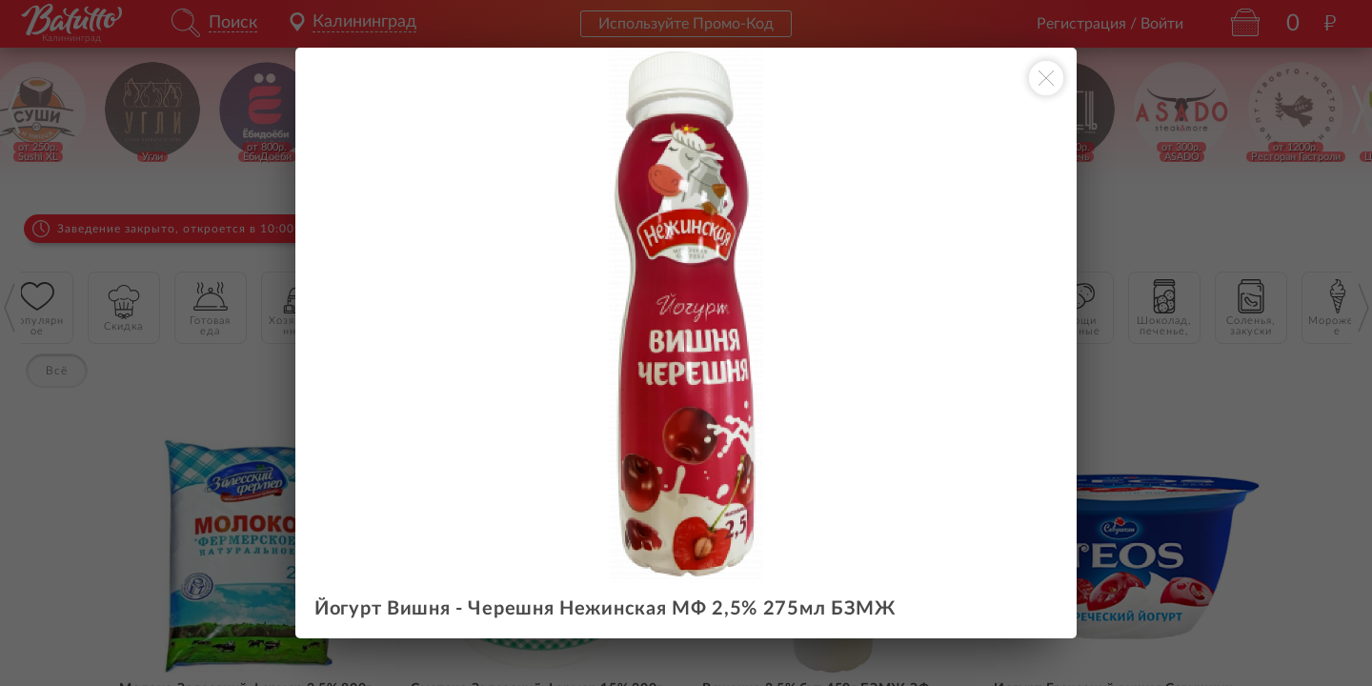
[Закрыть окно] (1046, 78)
